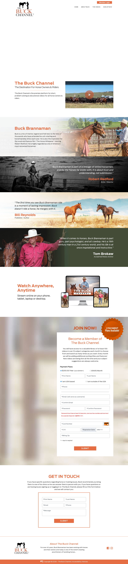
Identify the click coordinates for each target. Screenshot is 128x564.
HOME (76, 7)
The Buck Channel (64, 561)
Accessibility (76, 561)
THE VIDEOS (96, 7)
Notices (85, 561)
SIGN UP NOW (107, 7)
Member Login (104, 2)
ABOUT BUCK (85, 7)
